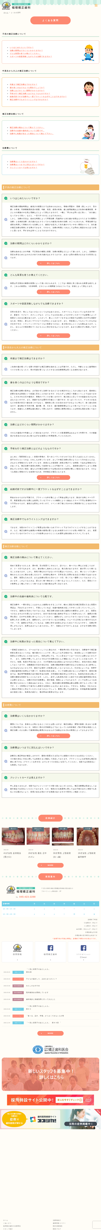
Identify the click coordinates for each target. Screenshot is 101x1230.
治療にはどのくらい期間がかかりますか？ (27, 91)
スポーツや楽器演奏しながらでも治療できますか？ (31, 56)
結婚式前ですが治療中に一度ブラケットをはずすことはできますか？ (38, 97)
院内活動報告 (57, 1227)
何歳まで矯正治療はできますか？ (23, 84)
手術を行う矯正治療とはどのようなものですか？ (30, 94)
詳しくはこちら (53, 263)
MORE (50, 866)
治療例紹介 (57, 1221)
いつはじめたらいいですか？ (22, 47)
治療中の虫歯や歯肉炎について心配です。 (27, 131)
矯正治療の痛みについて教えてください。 (27, 127)
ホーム (5, 1221)
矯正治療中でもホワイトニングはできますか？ (29, 100)
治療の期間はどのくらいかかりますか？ (26, 50)
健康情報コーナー (59, 1224)
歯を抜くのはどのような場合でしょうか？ (27, 88)
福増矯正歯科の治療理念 (12, 1227)
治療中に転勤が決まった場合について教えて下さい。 (32, 134)
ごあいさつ (7, 1224)
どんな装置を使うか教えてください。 (25, 53)
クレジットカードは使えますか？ (23, 168)
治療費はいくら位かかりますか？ (23, 162)
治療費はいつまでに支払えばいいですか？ (27, 165)
